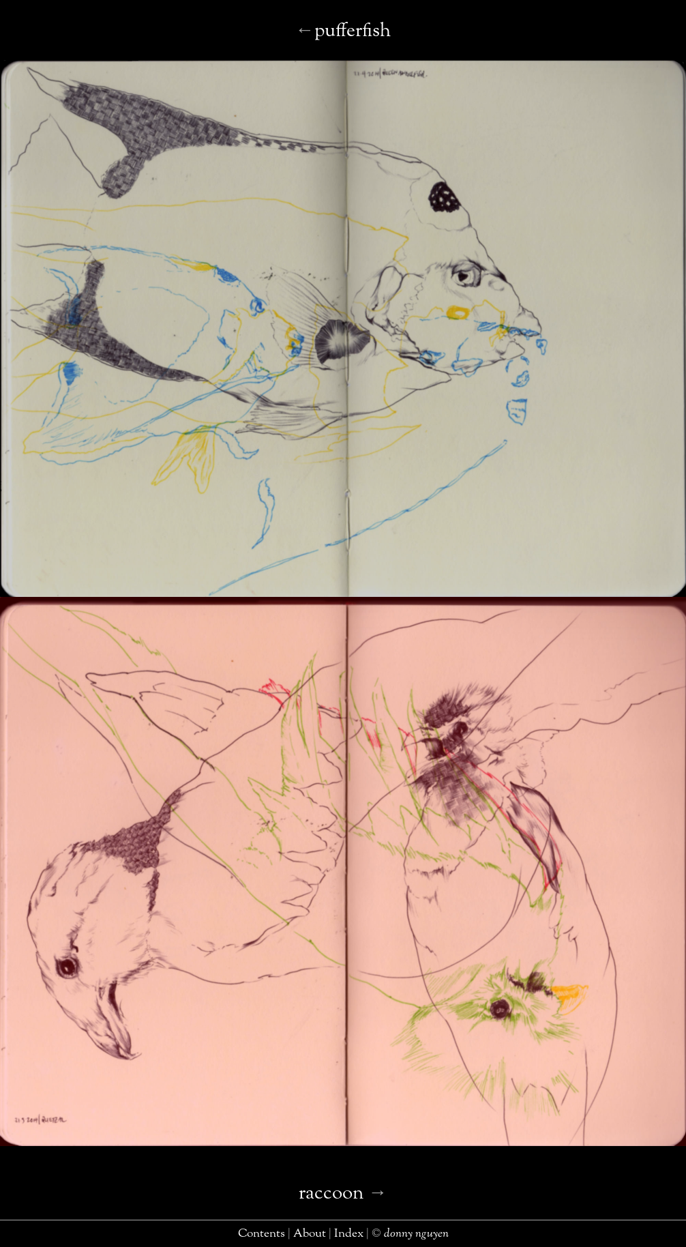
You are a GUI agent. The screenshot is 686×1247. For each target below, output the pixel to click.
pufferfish (352, 31)
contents (261, 1233)
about (309, 1233)
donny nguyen (416, 1233)
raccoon (331, 1193)
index (348, 1233)
